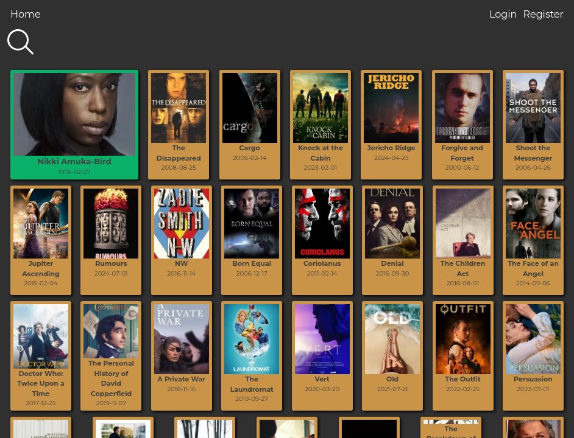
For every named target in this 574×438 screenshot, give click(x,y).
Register (543, 14)
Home (25, 14)
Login (503, 14)
